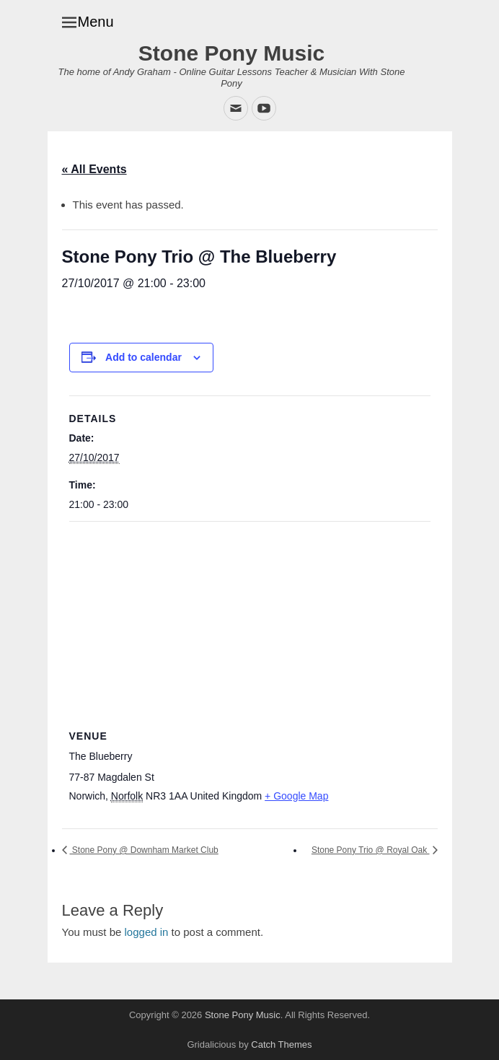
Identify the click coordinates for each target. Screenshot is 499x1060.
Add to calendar (143, 357)
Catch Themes (281, 1044)
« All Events (94, 169)
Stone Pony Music (231, 53)
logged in (147, 932)
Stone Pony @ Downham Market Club (144, 850)
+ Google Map (296, 796)
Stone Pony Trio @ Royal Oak (371, 850)
